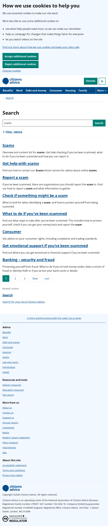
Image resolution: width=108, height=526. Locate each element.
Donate (90, 81)
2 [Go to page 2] (15, 278)
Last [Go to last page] (46, 278)
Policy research (10, 442)
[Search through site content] (47, 123)
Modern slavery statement (16, 437)
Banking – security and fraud (28, 259)
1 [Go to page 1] (6, 278)
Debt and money (36, 90)
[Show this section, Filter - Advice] (12, 132)
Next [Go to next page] (35, 278)
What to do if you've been (34, 213)
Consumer (55, 90)
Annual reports (10, 422)
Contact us (8, 412)
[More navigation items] (102, 90)
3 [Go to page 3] (24, 278)
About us (7, 407)
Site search (8, 394)
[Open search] (102, 81)
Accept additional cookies (20, 56)
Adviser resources (11, 384)
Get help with (20, 163)
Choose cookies (11, 70)
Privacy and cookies (12, 475)
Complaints (8, 427)
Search (10, 98)
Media (5, 432)
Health (5, 372)
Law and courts (10, 362)
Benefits (8, 90)
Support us (8, 417)
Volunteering (9, 447)
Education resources (13, 389)
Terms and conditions (13, 470)
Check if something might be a (35, 195)
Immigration (8, 367)
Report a (15, 177)
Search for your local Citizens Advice (23, 302)
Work (19, 90)
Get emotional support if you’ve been (45, 245)
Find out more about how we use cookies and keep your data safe (40, 47)
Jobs (4, 452)
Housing (70, 90)
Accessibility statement (14, 465)
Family (83, 90)
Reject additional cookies (20, 64)
